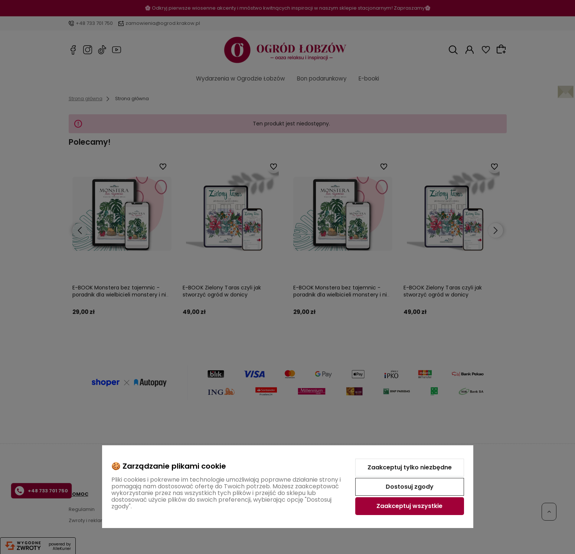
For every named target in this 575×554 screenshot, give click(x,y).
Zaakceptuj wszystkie (409, 506)
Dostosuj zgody (410, 486)
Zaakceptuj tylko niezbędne (409, 467)
